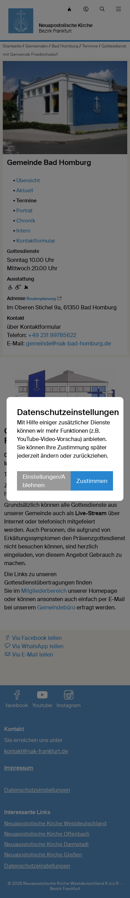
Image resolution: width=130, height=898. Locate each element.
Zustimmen (91, 481)
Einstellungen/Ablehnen (44, 481)
